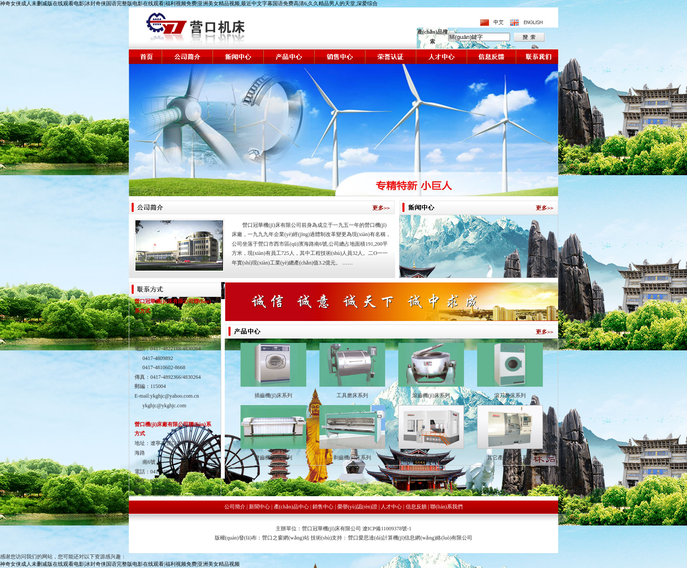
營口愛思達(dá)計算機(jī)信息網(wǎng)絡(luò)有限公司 (410, 538)
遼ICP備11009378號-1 (386, 529)
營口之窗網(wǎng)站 (286, 538)
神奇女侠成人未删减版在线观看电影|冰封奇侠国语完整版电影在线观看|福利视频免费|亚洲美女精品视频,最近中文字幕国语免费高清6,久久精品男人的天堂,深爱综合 (189, 3)
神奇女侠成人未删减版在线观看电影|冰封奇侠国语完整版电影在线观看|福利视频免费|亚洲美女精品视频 (120, 564)
